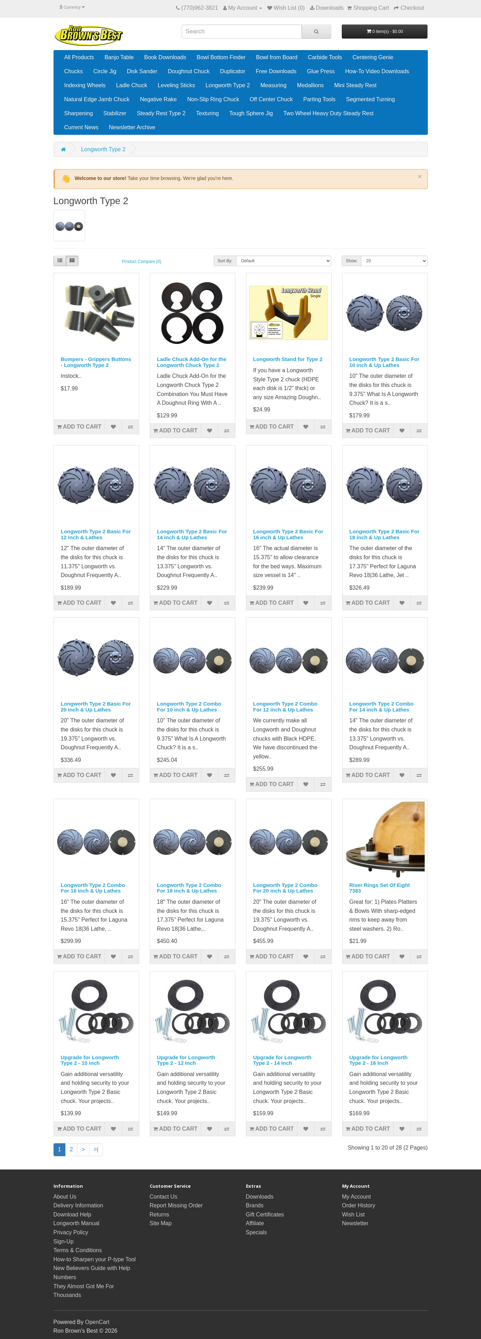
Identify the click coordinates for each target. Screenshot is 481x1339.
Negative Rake (158, 99)
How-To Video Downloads (377, 71)
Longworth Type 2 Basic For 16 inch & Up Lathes (288, 534)
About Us (65, 1197)
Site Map (161, 1223)
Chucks (73, 71)
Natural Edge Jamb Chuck (97, 99)
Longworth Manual (77, 1223)
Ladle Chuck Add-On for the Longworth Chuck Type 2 (192, 362)
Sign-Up (64, 1241)
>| (96, 1149)
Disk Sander (142, 71)
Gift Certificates (265, 1214)
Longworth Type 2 (227, 85)
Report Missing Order (176, 1205)
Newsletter (355, 1223)
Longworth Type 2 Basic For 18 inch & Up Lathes (384, 534)
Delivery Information (78, 1205)
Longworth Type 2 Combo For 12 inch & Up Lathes (285, 707)
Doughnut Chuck (189, 71)
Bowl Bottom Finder (221, 57)
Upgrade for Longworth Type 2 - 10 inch (90, 1060)
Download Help (73, 1214)
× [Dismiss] (420, 176)
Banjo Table (119, 57)
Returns (159, 1214)
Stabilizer (114, 113)
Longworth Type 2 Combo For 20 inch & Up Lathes (285, 888)
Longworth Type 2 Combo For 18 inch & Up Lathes (189, 888)
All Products (79, 57)
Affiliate (255, 1223)
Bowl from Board (276, 57)
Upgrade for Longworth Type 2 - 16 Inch (378, 1060)
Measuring (273, 85)
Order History (358, 1205)
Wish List (353, 1214)
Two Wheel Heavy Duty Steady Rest (328, 113)
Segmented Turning (370, 99)
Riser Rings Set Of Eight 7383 (379, 888)
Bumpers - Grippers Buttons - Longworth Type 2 (96, 362)
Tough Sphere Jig (251, 113)
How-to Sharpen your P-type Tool (95, 1259)
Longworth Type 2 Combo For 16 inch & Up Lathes (93, 888)
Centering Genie (373, 57)
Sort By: (225, 260)
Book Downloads (165, 57)
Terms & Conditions (78, 1250)
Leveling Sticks (176, 85)
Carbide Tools (325, 57)
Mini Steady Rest (355, 85)
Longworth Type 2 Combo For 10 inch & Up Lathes (189, 707)
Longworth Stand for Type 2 (288, 359)
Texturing (207, 113)
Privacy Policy (71, 1232)
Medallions (310, 85)
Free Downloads (276, 71)
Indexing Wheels (85, 85)
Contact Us (163, 1197)
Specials (256, 1232)
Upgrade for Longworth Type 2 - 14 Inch (282, 1060)
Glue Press (321, 71)
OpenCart (97, 1322)
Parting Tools (319, 99)
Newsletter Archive (132, 127)
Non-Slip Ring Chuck (213, 99)
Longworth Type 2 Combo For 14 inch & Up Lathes (381, 707)
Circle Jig (104, 71)
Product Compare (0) (141, 261)
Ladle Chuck (131, 85)
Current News (81, 127)
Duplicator (232, 71)
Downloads (260, 1197)
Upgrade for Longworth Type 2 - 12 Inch (186, 1060)
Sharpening (78, 113)
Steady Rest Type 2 (161, 113)
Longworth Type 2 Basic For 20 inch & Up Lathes (96, 707)
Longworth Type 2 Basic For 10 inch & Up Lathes (384, 362)
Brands (255, 1205)
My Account (356, 1197)
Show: (351, 260)
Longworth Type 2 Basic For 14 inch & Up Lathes (192, 534)
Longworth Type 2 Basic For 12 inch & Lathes (96, 534)
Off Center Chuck (271, 99)
